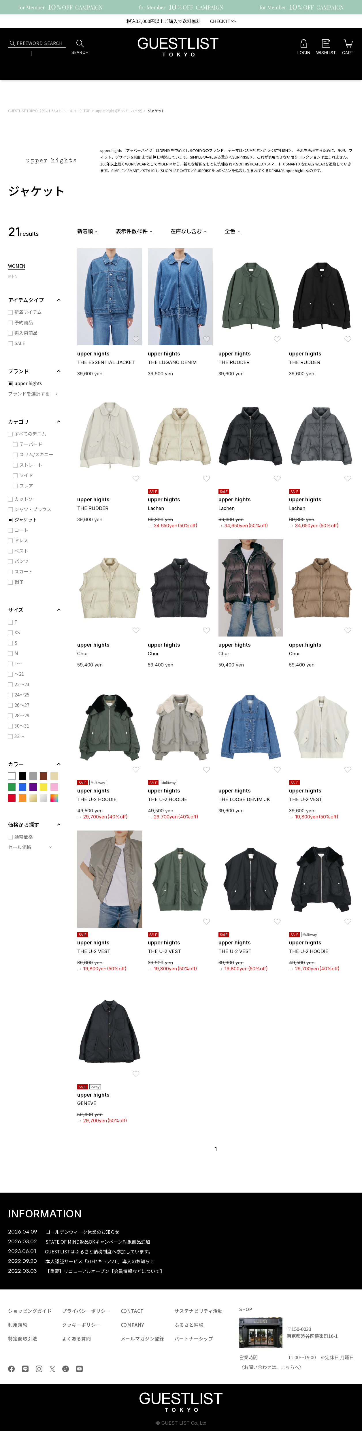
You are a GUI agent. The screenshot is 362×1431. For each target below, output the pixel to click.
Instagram (39, 1369)
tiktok (65, 1369)
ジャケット (156, 110)
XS (17, 632)
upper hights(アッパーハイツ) (119, 110)
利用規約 (17, 1324)
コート (21, 529)
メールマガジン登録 (143, 1338)
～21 (19, 673)
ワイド (26, 475)
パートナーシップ (193, 1338)
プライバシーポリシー (86, 1310)
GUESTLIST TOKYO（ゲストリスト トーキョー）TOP (49, 110)
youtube (79, 1369)
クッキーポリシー (81, 1324)
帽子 (19, 581)
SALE (19, 343)
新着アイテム (28, 311)
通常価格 (23, 836)
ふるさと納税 (188, 1324)
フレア (26, 485)
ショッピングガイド (30, 1310)
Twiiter (52, 1369)
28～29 (21, 715)
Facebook (11, 1369)
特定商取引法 (22, 1338)
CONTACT (132, 1310)
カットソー (25, 498)
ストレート (30, 464)
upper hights (28, 383)
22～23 (21, 684)
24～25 (21, 694)
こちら (288, 1367)
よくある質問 (76, 1338)
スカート (23, 571)
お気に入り (136, 336)
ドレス (21, 540)
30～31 (21, 725)
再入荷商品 (25, 332)
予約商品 (23, 322)
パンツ (21, 561)
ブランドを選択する (29, 393)
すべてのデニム (30, 433)
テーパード (30, 443)
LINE (25, 1369)
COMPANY (132, 1324)
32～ (19, 736)
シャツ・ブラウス (32, 509)
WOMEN (16, 266)
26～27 (21, 704)
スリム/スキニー (36, 454)
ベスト (21, 550)
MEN (13, 277)
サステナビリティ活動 (198, 1310)
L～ (18, 663)
